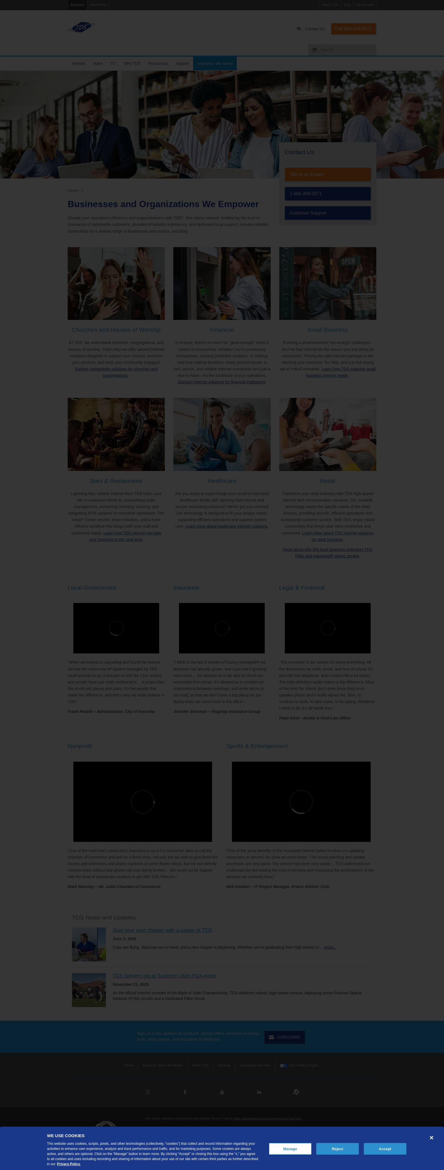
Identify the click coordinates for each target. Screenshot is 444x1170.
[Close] (431, 1137)
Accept (385, 1148)
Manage (290, 1148)
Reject (337, 1148)
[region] (222, 1148)
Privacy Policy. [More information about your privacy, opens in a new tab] (69, 1164)
